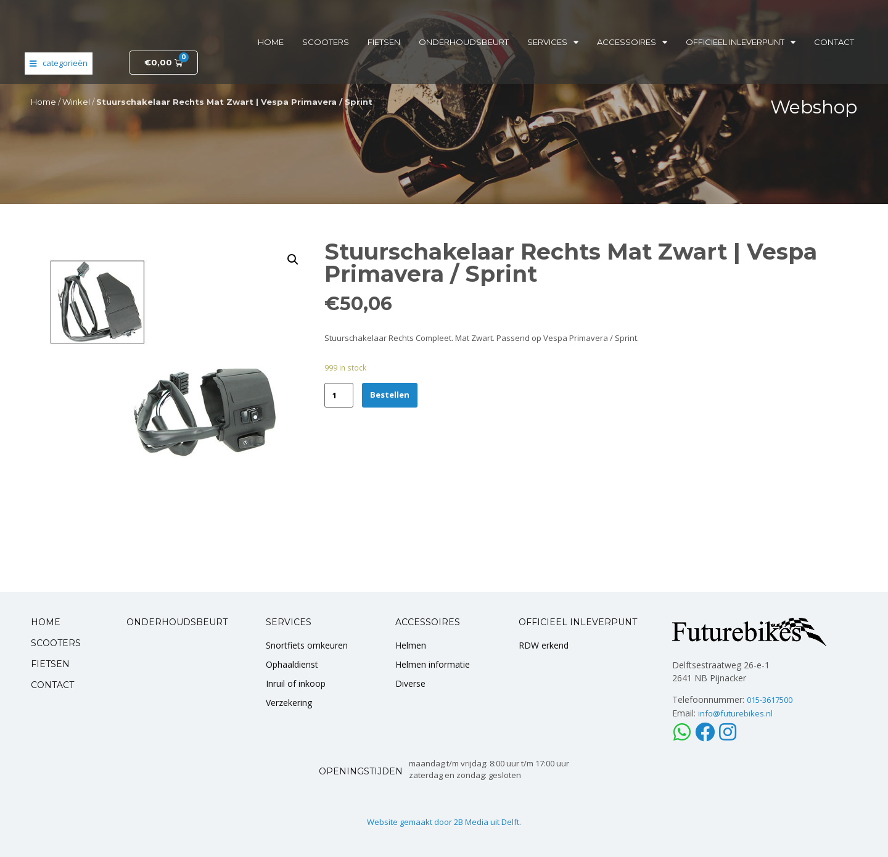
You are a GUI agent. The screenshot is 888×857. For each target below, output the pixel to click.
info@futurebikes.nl (735, 713)
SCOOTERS (56, 643)
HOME (45, 622)
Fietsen (384, 42)
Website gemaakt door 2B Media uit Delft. (444, 821)
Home (271, 42)
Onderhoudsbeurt (464, 42)
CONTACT (52, 685)
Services (552, 42)
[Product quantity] (338, 395)
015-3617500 (769, 699)
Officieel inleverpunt (741, 42)
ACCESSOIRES (427, 622)
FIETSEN (50, 664)
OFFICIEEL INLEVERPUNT (578, 622)
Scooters (325, 42)
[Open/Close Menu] (58, 63)
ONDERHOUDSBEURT (177, 622)
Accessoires (632, 42)
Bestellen (389, 394)
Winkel (76, 102)
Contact (834, 42)
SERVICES (288, 622)
